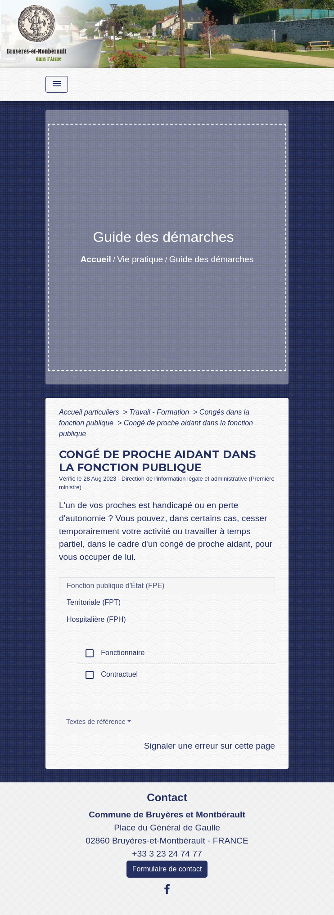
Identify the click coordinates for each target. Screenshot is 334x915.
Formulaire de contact (167, 869)
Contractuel (111, 675)
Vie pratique (140, 259)
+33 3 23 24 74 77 (167, 853)
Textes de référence (96, 721)
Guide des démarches (211, 259)
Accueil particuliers (90, 412)
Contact (167, 797)
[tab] (167, 585)
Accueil (96, 259)
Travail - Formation (160, 412)
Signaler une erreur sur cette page (209, 745)
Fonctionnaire (114, 653)
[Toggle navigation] (56, 84)
